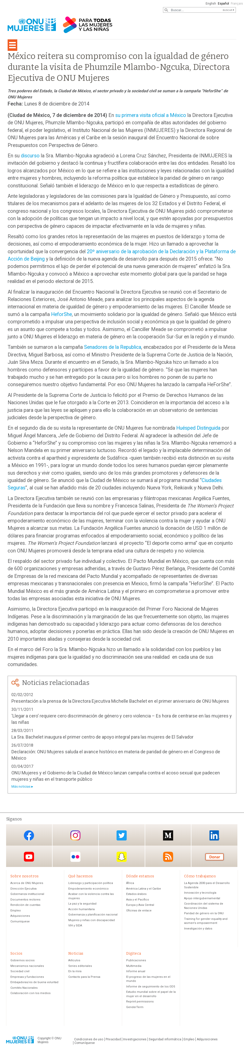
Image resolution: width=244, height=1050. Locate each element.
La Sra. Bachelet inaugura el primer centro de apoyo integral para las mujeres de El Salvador (102, 737)
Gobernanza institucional (27, 894)
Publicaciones (136, 960)
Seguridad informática (165, 1039)
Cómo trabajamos (200, 876)
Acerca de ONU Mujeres (26, 883)
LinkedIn (214, 835)
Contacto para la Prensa (84, 977)
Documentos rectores (25, 899)
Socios (16, 953)
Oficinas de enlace (139, 910)
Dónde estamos (140, 876)
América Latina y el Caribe (143, 888)
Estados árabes (136, 894)
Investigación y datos (198, 928)
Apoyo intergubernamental (202, 898)
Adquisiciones (20, 916)
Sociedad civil (19, 971)
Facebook (29, 835)
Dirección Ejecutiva (23, 888)
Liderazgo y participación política (90, 883)
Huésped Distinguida (198, 428)
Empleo (15, 910)
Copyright (44, 1038)
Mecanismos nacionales (27, 966)
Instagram (75, 835)
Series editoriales (80, 966)
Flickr (75, 856)
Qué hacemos (80, 876)
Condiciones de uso (88, 1039)
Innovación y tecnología (200, 892)
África (130, 883)
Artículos (74, 960)
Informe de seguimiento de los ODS (150, 986)
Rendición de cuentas (25, 905)
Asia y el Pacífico (137, 899)
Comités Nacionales (24, 987)
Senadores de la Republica (112, 347)
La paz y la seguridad (82, 903)
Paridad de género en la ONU (204, 913)
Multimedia (133, 966)
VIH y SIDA (75, 925)
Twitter (121, 835)
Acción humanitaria (81, 909)
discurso (30, 156)
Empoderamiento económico (88, 888)
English (211, 3)
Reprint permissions (140, 1001)
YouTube (29, 856)
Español (223, 3)
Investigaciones (135, 1039)
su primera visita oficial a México (150, 115)
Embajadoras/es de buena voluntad (34, 982)
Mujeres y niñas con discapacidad (91, 920)
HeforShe (61, 314)
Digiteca (133, 953)
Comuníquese (20, 921)
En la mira (75, 971)
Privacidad (113, 1039)
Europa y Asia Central (140, 905)
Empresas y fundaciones (27, 977)
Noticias (75, 953)
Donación (214, 856)
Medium (168, 835)
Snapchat (121, 856)
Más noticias (20, 786)
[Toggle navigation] (12, 45)
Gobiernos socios (22, 960)
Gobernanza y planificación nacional (93, 914)
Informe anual (135, 971)
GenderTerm (134, 1007)
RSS (168, 856)
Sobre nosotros (24, 876)
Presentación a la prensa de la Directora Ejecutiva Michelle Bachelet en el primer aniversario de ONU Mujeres (120, 701)
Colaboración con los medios (30, 993)
